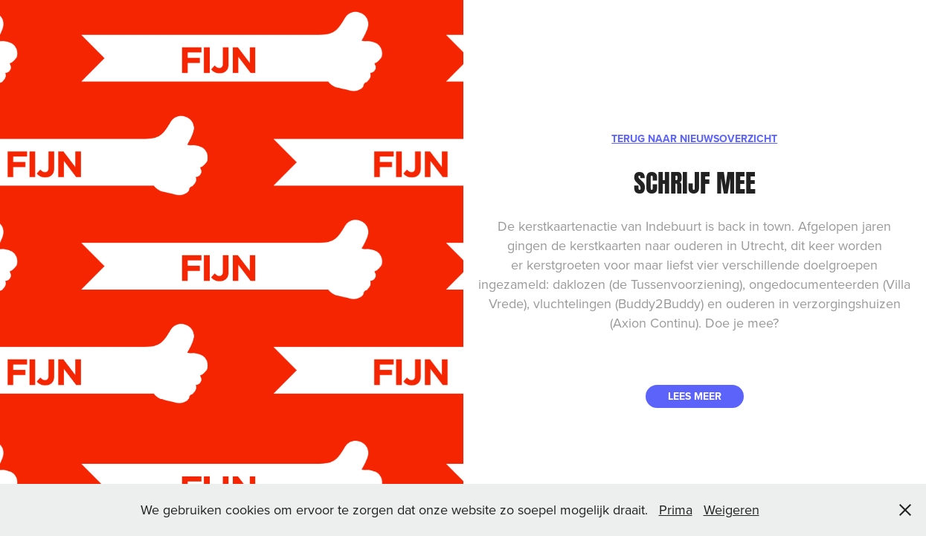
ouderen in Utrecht (729, 245)
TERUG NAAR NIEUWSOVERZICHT (694, 138)
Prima (675, 509)
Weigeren (731, 509)
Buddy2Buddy (659, 303)
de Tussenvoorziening (675, 284)
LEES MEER (694, 396)
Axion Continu (654, 322)
